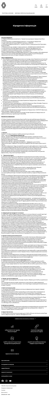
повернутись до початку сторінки (24, 318)
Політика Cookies (7, 13)
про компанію (24, 360)
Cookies (3, 390)
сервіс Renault (24, 368)
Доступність (4, 392)
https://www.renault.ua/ (17, 135)
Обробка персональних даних (25, 13)
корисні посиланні (24, 372)
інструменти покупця (24, 364)
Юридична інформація (7, 388)
